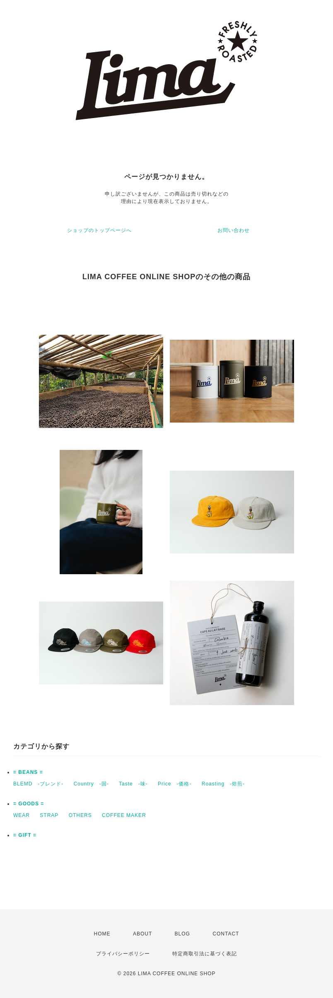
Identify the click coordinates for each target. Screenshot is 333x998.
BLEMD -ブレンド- (38, 784)
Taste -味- (133, 784)
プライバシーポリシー (123, 954)
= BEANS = (28, 772)
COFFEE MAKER (124, 815)
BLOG (182, 934)
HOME (102, 934)
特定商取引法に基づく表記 (204, 954)
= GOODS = (28, 804)
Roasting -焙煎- (223, 784)
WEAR (21, 815)
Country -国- (91, 784)
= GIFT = (24, 835)
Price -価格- (174, 784)
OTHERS (80, 815)
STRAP (49, 815)
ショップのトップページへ (99, 230)
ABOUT (142, 934)
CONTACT (225, 934)
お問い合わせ (233, 230)
